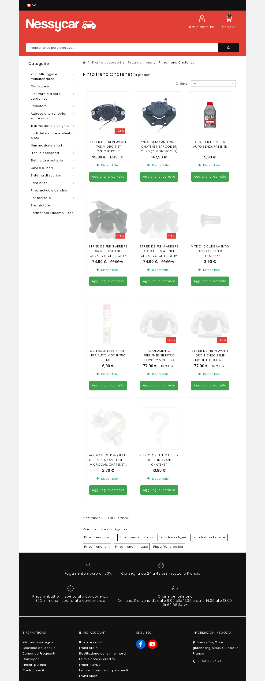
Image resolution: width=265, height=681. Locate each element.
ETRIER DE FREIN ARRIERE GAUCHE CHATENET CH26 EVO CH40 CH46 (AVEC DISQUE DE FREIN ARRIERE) (159, 213)
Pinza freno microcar (136, 409)
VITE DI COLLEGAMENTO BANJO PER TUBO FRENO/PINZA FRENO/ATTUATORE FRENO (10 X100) (210, 213)
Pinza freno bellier (168, 418)
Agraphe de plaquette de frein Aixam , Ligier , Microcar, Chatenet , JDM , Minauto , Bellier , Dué (108, 336)
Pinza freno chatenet (209, 409)
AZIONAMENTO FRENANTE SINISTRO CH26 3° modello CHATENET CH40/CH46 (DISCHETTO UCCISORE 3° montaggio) (159, 277)
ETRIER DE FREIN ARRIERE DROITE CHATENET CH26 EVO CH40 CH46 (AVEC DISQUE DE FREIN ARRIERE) (108, 213)
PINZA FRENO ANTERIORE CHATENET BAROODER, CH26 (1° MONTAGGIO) (159, 146)
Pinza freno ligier (173, 409)
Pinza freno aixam (99, 409)
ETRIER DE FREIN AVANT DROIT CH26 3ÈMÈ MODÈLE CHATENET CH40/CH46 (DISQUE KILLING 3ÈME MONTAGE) (210, 277)
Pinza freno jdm (97, 418)
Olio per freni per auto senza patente (210, 144)
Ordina (182, 83)
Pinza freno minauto (131, 418)
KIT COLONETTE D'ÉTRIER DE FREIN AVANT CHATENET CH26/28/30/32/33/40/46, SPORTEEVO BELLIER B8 (159, 339)
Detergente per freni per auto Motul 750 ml (108, 270)
